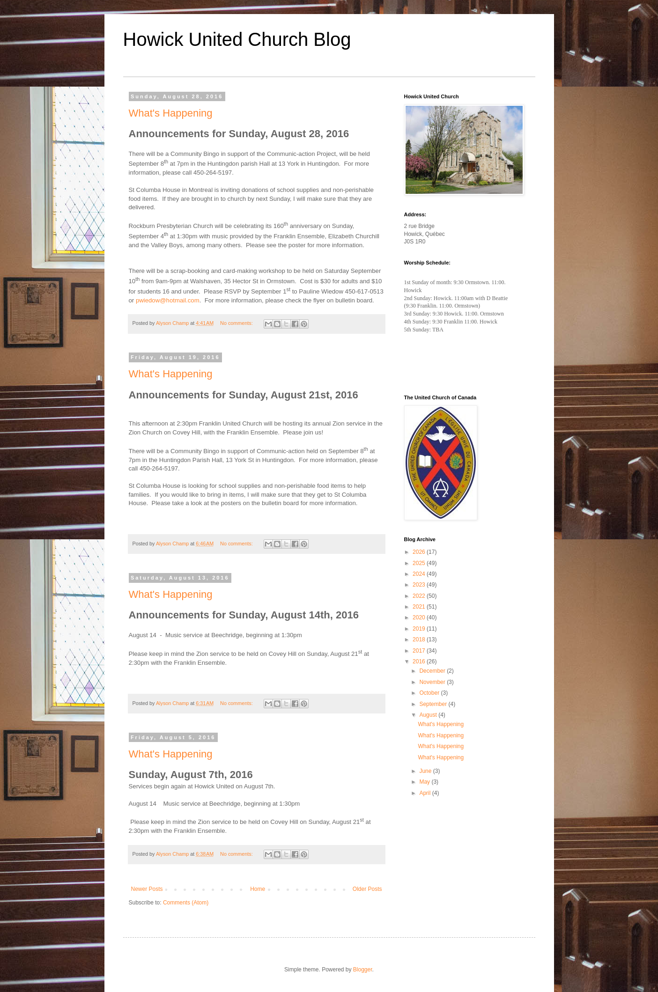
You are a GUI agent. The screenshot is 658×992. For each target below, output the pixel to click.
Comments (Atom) (185, 902)
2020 (420, 617)
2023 (420, 584)
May (425, 782)
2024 (420, 574)
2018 (420, 639)
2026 (420, 552)
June (426, 771)
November (433, 682)
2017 (420, 650)
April (425, 793)
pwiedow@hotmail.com (168, 300)
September (433, 704)
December (433, 671)
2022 (420, 596)
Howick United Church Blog (237, 39)
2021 (420, 606)
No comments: (237, 323)
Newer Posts (147, 889)
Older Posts (367, 889)
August (428, 715)
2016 (420, 661)
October (430, 693)
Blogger (362, 969)
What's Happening (171, 113)
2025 (420, 563)
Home (257, 889)
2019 (420, 628)
